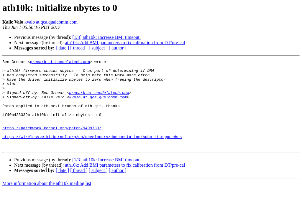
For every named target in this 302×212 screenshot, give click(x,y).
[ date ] (62, 47)
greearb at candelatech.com (60, 62)
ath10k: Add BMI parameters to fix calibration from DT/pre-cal (125, 42)
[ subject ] (98, 47)
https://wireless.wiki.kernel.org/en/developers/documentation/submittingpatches (92, 152)
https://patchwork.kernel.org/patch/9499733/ (51, 142)
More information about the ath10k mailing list (46, 200)
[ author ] (118, 47)
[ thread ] (79, 47)
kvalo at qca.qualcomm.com (51, 21)
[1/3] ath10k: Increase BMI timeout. (106, 37)
